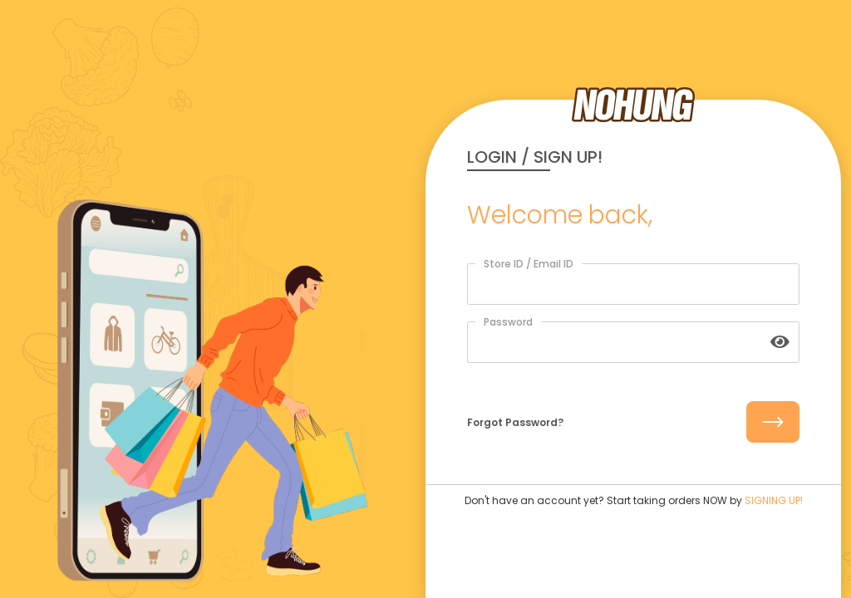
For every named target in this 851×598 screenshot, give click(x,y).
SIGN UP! (568, 157)
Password (508, 322)
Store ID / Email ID (528, 264)
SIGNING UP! (774, 500)
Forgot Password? (515, 422)
